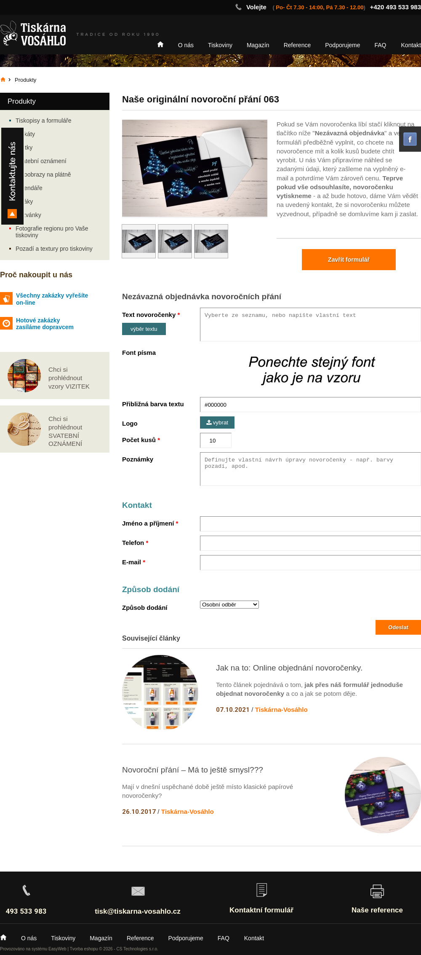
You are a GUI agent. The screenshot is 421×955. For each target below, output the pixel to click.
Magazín (258, 45)
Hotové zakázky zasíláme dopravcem (45, 324)
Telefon (133, 542)
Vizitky (24, 147)
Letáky (24, 201)
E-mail (131, 562)
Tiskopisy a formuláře (44, 120)
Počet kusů (139, 439)
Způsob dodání (144, 607)
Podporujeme (342, 45)
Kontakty (12, 176)
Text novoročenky (149, 314)
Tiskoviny (220, 45)
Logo (130, 423)
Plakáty (25, 134)
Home (160, 44)
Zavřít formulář (349, 259)
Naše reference (377, 910)
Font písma (139, 352)
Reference (297, 45)
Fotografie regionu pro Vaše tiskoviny (52, 232)
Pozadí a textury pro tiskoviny (54, 248)
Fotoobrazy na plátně (43, 174)
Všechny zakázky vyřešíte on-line (52, 299)
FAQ (380, 45)
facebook (410, 139)
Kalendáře (29, 188)
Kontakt (411, 45)
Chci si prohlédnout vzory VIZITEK (69, 378)
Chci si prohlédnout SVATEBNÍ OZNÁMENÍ (65, 431)
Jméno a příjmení (148, 523)
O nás (186, 45)
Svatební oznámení (41, 161)
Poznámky (137, 459)
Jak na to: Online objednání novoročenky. (289, 667)
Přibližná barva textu (153, 404)
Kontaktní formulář (261, 910)
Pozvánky (28, 215)
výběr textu (144, 329)
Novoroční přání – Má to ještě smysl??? (192, 769)
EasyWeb (57, 949)
